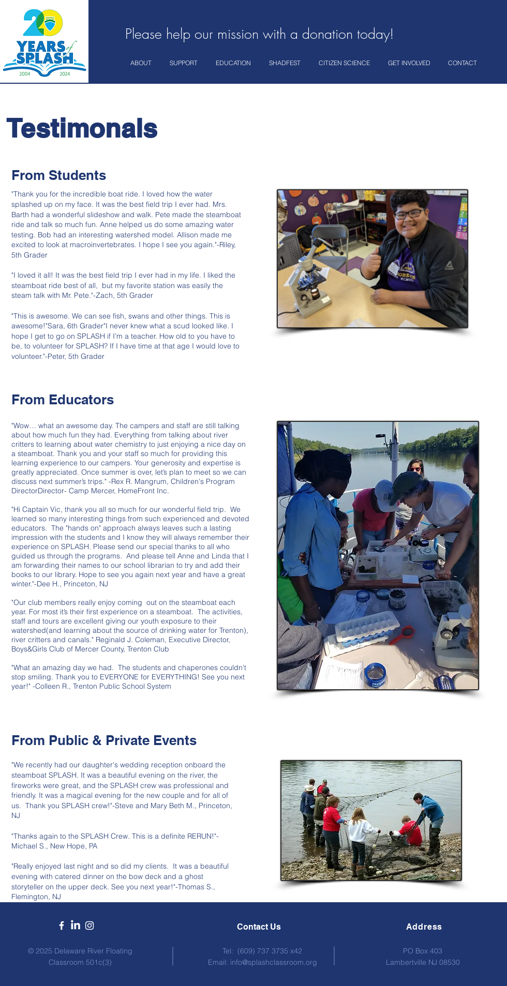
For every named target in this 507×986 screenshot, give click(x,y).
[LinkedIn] (75, 925)
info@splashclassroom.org (273, 962)
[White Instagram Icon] (89, 925)
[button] (142, 63)
